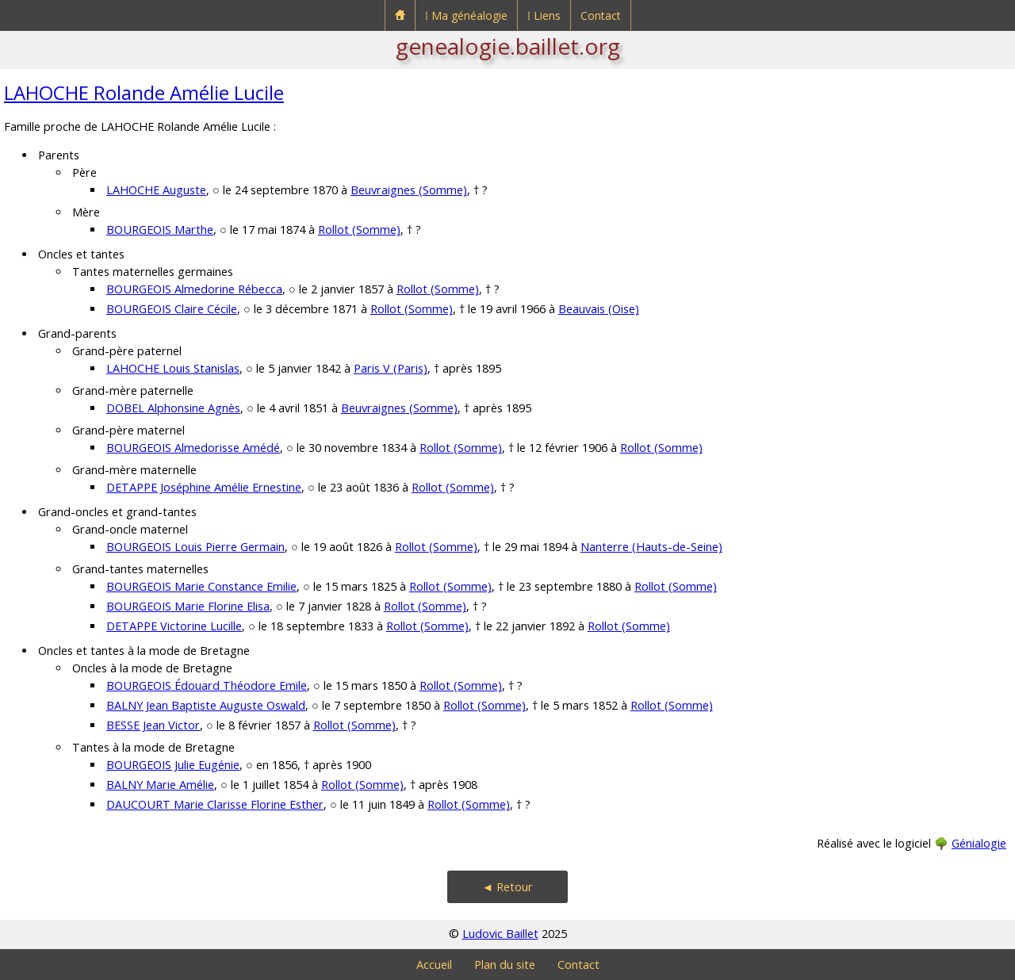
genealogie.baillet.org (508, 46)
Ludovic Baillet (500, 933)
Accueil (434, 964)
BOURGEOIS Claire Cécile (171, 308)
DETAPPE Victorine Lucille (174, 626)
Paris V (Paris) (390, 368)
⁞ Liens (544, 15)
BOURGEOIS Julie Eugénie (172, 764)
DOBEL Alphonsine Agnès (173, 407)
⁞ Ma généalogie (466, 15)
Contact (600, 15)
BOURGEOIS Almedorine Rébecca (194, 289)
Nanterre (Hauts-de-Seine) (651, 546)
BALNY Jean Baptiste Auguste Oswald (205, 705)
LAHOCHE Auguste (156, 189)
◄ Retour (507, 886)
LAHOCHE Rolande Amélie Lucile (144, 92)
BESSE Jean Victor (153, 725)
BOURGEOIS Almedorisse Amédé (193, 447)
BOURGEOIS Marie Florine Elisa (188, 606)
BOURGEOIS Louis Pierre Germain (195, 546)
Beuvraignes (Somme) (408, 189)
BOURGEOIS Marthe (159, 229)
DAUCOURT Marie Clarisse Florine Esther (215, 804)
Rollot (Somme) (359, 229)
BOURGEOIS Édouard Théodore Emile (206, 685)
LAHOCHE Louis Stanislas (172, 368)
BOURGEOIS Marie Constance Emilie (201, 586)
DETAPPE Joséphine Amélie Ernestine (203, 487)
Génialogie (979, 843)
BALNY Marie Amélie (160, 784)
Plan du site (504, 964)
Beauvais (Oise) (598, 308)
